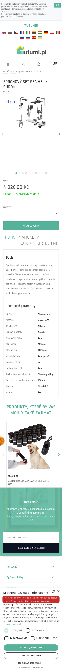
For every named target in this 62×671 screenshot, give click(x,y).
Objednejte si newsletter (31, 548)
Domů (6, 71)
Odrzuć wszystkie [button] (31, 655)
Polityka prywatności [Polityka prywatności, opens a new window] (12, 624)
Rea (39, 392)
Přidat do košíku (31, 225)
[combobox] (53, 591)
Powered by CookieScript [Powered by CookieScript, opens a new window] (31, 667)
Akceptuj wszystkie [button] (31, 647)
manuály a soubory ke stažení (38, 240)
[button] (31, 663)
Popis (10, 237)
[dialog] (31, 629)
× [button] (58, 591)
